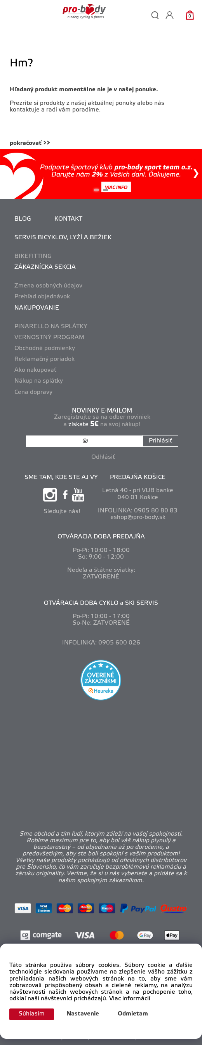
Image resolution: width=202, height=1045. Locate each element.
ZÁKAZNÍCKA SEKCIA (45, 267)
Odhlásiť (103, 457)
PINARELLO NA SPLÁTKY (50, 326)
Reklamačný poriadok (44, 359)
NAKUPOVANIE (36, 308)
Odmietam (133, 1014)
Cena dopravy (33, 392)
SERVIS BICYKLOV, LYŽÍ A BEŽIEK (62, 237)
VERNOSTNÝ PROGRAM (49, 337)
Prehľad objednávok (42, 297)
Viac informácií (129, 998)
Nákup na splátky (38, 381)
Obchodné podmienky (44, 348)
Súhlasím (32, 1014)
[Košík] (190, 15)
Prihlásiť (160, 441)
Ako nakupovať (35, 370)
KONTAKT (68, 219)
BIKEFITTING (33, 256)
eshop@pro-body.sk (137, 517)
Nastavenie (82, 1014)
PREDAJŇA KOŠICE (137, 477)
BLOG (22, 219)
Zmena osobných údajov (48, 286)
